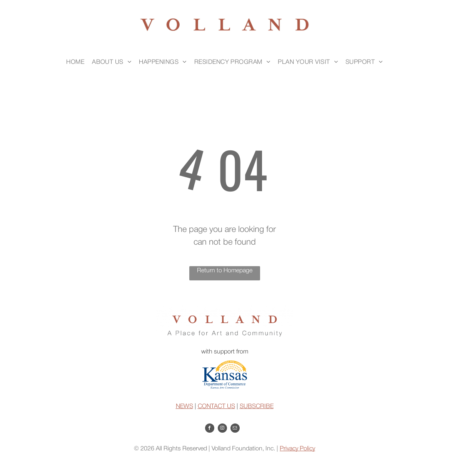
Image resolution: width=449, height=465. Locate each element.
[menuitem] (75, 62)
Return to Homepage (224, 270)
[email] (235, 429)
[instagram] (222, 429)
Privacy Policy (297, 449)
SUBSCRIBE (257, 406)
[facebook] (209, 429)
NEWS (184, 406)
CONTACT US (216, 406)
